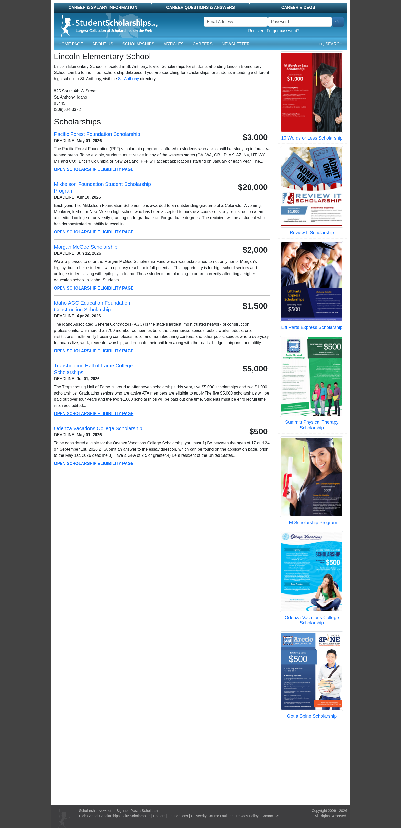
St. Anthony (128, 79)
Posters (159, 816)
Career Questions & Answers (200, 7)
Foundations (178, 816)
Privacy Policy (247, 816)
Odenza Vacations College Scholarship (312, 620)
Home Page (71, 44)
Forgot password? (283, 31)
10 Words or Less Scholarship (311, 138)
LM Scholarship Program (311, 522)
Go (338, 21)
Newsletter (236, 44)
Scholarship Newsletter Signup (103, 811)
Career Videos (298, 7)
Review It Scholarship (312, 232)
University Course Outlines (212, 816)
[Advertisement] (200, 763)
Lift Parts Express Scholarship (311, 327)
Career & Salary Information (102, 7)
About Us (102, 44)
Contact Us (270, 816)
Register (255, 31)
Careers (203, 44)
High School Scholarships (99, 816)
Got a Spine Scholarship (312, 716)
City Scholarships (136, 816)
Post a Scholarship (146, 811)
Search (330, 44)
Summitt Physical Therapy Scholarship (312, 425)
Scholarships (138, 44)
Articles (174, 44)
